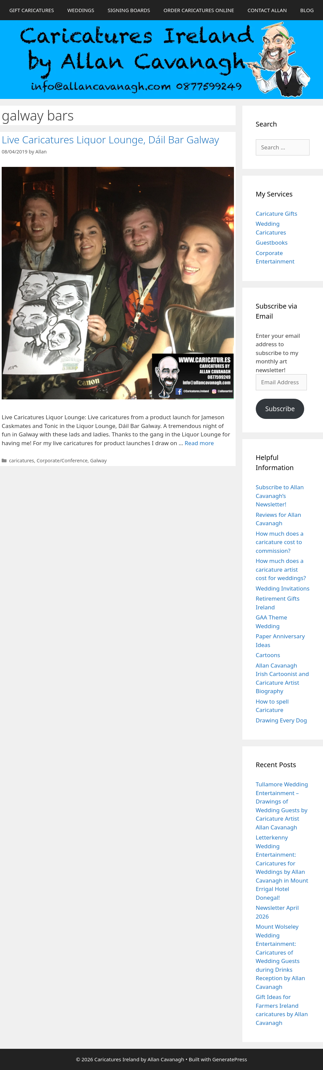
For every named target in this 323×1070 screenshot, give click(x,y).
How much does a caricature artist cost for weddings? (281, 569)
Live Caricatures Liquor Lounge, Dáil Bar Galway (110, 139)
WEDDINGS (80, 10)
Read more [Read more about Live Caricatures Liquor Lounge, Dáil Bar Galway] (199, 443)
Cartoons (268, 655)
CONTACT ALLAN (267, 10)
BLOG (307, 10)
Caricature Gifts (276, 213)
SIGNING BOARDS (129, 10)
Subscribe (280, 408)
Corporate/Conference (62, 460)
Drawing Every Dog (281, 720)
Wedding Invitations (283, 588)
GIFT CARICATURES (31, 10)
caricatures (21, 460)
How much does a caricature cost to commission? (280, 542)
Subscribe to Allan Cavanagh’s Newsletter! (280, 495)
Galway (98, 460)
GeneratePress (229, 1059)
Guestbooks (272, 242)
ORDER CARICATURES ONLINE (198, 10)
